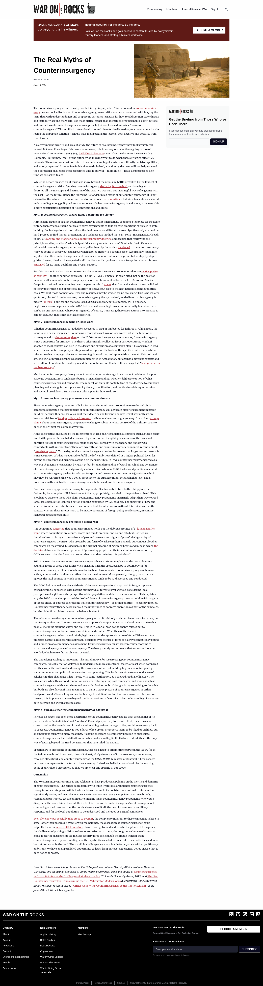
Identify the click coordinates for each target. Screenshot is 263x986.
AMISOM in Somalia (91, 153)
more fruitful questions (69, 827)
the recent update (65, 337)
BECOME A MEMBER (209, 30)
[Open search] (226, 10)
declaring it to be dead (113, 186)
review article (112, 199)
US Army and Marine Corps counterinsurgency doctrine (78, 239)
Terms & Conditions (103, 983)
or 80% (47, 302)
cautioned (124, 247)
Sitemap (121, 983)
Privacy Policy (82, 983)
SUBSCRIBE (249, 949)
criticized (39, 265)
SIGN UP (218, 141)
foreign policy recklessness (74, 418)
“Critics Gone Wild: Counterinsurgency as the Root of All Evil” (109, 886)
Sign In (215, 9)
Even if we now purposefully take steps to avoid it (63, 819)
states (107, 284)
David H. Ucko (41, 79)
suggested (58, 529)
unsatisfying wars (45, 451)
